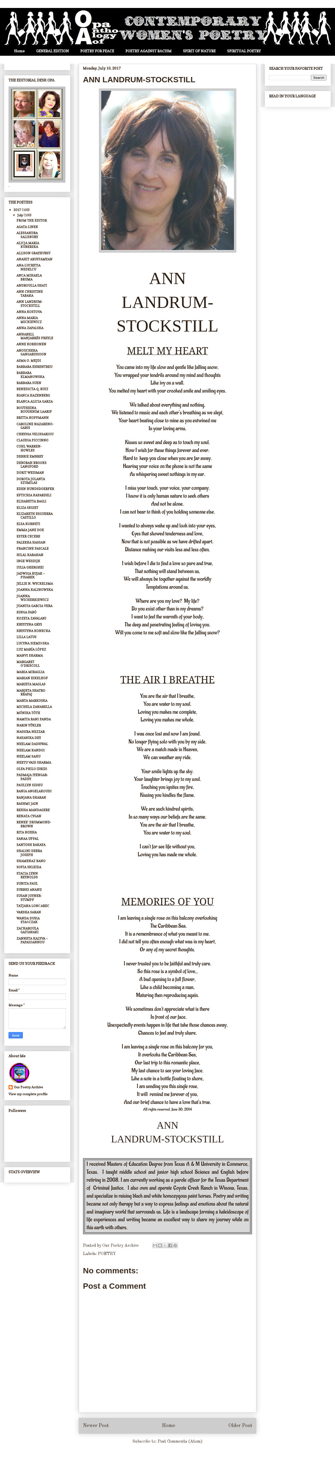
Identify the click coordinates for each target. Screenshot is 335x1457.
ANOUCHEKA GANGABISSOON (31, 352)
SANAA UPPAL (27, 839)
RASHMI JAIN (27, 804)
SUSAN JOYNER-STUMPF (29, 897)
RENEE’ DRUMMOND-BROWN (33, 824)
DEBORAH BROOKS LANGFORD (31, 465)
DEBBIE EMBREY (29, 456)
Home (19, 51)
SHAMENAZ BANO (30, 861)
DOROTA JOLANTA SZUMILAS (30, 481)
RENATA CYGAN (28, 816)
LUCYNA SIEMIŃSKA (32, 643)
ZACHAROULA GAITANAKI (27, 930)
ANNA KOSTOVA (29, 312)
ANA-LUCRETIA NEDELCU (28, 267)
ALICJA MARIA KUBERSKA (27, 245)
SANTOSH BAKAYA (30, 845)
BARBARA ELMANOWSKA (30, 375)
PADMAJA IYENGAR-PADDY (32, 777)
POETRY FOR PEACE (97, 51)
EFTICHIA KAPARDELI (33, 495)
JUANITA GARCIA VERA (34, 606)
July (20, 215)
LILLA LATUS (26, 637)
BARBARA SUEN (28, 383)
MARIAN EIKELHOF (32, 678)
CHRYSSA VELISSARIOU (34, 434)
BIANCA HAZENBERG (33, 395)
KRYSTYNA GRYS (29, 624)
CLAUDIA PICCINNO (32, 440)
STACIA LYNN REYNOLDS (27, 875)
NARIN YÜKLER (28, 725)
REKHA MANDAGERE (33, 810)
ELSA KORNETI (28, 524)
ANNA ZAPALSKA (29, 328)
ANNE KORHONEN (31, 344)
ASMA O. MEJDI (28, 361)
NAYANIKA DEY (28, 738)
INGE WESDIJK (28, 561)
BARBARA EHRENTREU (34, 367)
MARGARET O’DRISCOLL (28, 664)
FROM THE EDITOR (31, 220)
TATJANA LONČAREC (32, 906)
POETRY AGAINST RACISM (148, 51)
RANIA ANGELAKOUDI (34, 791)
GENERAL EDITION (52, 51)
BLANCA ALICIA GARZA (34, 401)
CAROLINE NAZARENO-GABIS (34, 426)
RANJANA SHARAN (31, 798)
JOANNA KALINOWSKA (34, 590)
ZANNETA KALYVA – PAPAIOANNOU (32, 940)
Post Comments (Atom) (180, 1441)
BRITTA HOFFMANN (32, 418)
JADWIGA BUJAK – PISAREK (30, 575)
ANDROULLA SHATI (31, 285)
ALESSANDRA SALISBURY (27, 235)
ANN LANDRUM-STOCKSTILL (29, 303)
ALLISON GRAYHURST (33, 253)
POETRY (107, 1254)
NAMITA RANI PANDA (33, 719)
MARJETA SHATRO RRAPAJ (30, 692)
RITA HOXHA (26, 832)
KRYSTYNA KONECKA (33, 631)
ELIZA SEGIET (27, 508)
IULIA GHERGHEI (30, 567)
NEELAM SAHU (28, 756)
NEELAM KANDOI (30, 750)
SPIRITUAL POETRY (244, 51)
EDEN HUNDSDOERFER (35, 489)
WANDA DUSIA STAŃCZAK (28, 920)
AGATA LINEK (27, 227)
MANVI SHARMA (29, 655)
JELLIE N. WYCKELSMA (34, 584)
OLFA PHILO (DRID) (31, 769)
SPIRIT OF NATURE (199, 51)
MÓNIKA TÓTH (28, 713)
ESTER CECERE (28, 536)
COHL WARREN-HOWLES (28, 448)
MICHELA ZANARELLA (34, 707)
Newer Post (96, 1425)
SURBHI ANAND (29, 890)
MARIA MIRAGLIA (30, 672)
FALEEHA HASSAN (30, 542)
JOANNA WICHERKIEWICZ (32, 598)
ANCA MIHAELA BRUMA (29, 277)
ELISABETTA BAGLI (31, 501)
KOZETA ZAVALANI (31, 618)
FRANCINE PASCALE (32, 549)
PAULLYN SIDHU (29, 785)
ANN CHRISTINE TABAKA (29, 293)
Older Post (240, 1425)
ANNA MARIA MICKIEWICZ (29, 320)
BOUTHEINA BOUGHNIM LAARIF (34, 410)
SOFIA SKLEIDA (28, 867)
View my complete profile (28, 1094)
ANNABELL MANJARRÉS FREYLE (34, 336)
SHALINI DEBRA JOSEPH (29, 853)
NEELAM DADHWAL (32, 744)
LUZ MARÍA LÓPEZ (31, 649)
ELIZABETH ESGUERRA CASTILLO (34, 515)
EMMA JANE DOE (30, 530)
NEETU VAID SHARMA (33, 762)
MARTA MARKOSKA (31, 701)
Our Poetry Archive (28, 1087)
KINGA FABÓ (26, 612)
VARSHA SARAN (28, 912)
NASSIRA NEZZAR (30, 732)
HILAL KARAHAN (29, 555)
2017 (18, 210)
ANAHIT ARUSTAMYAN (34, 259)
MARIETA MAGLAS (30, 684)
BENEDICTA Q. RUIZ (32, 389)
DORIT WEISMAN (30, 473)
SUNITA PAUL (27, 884)
